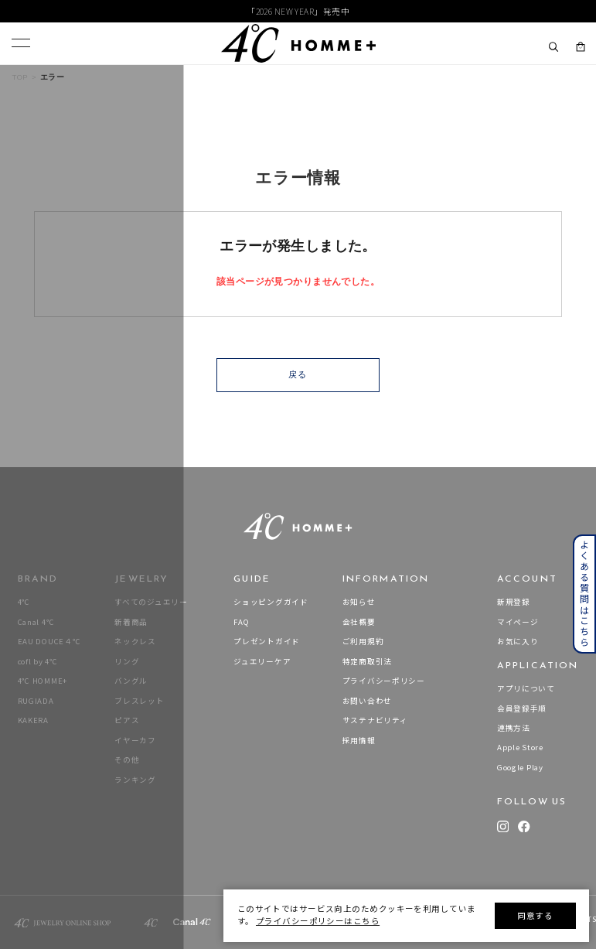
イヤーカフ (135, 740)
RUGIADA (36, 701)
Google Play (520, 767)
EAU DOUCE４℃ (49, 641)
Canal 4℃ (36, 622)
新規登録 (513, 602)
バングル (131, 681)
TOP (20, 77)
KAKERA (33, 720)
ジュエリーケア (262, 661)
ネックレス (135, 641)
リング (126, 661)
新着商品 (131, 622)
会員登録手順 (522, 709)
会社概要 (359, 622)
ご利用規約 (363, 641)
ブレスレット (139, 701)
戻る (297, 374)
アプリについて (526, 688)
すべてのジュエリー (151, 602)
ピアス (126, 720)
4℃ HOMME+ (43, 681)
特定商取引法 (367, 661)
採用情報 (359, 740)
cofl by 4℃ (38, 661)
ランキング (135, 780)
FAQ (241, 622)
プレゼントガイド (266, 641)
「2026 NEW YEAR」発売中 (298, 11)
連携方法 (513, 728)
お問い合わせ (367, 701)
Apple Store (520, 747)
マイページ (518, 622)
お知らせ (359, 602)
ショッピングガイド (270, 602)
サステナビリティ (375, 720)
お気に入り (518, 641)
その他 (126, 760)
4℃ (24, 602)
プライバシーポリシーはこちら (318, 921)
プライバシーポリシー (383, 681)
